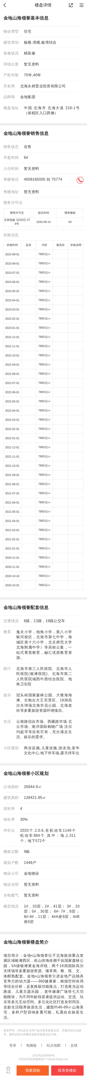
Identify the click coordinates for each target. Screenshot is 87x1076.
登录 (12, 1045)
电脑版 (31, 1045)
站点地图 (54, 1045)
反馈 (74, 1045)
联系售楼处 (67, 1070)
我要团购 (32, 1070)
